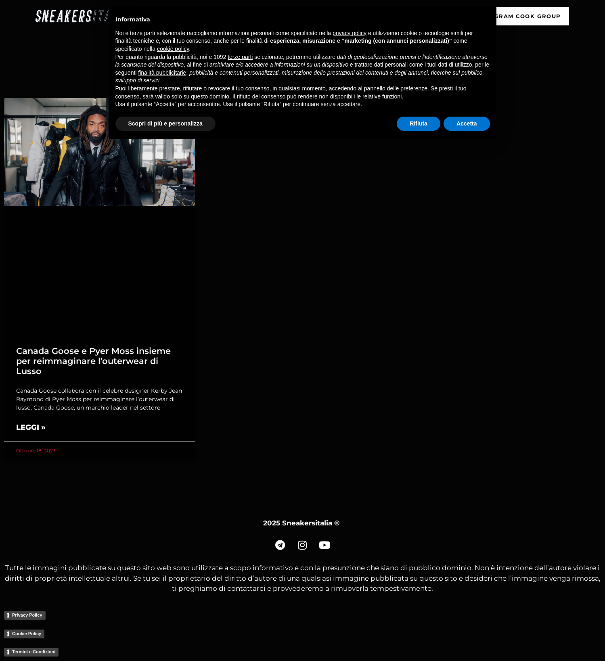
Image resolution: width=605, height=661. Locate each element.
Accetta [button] (466, 123)
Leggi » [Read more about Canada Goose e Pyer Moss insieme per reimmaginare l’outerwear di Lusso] (31, 427)
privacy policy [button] (349, 33)
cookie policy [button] (173, 49)
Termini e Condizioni (33, 651)
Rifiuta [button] (418, 123)
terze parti (240, 57)
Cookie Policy (26, 633)
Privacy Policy (27, 615)
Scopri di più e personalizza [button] (165, 123)
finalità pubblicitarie (162, 72)
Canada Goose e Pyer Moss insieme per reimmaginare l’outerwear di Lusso (93, 361)
